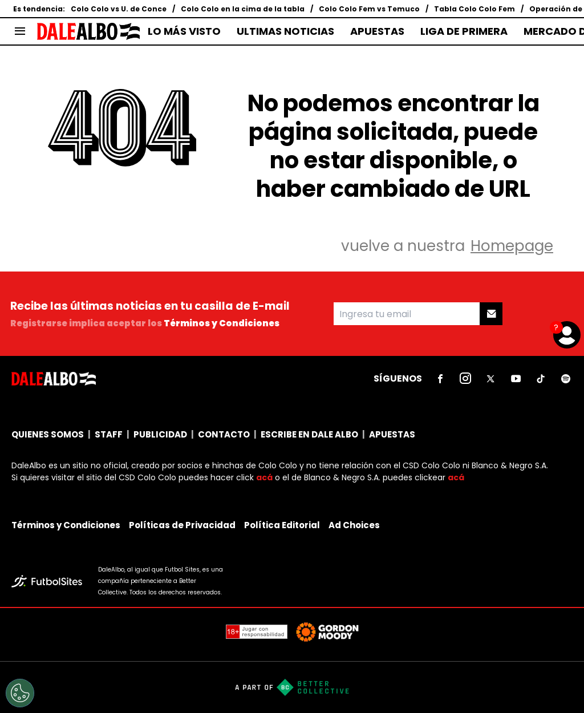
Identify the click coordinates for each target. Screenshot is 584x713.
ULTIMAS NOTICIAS (285, 31)
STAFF (109, 434)
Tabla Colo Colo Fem (474, 9)
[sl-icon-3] (490, 379)
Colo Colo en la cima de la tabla (243, 9)
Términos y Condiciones (221, 323)
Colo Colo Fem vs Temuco (369, 9)
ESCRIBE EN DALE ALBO (309, 434)
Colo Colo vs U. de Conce (119, 9)
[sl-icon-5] (541, 379)
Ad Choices (354, 525)
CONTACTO (224, 434)
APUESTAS (377, 31)
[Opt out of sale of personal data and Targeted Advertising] (20, 693)
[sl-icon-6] (566, 379)
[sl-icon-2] (465, 379)
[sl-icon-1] (440, 379)
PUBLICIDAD (160, 434)
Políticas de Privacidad (182, 525)
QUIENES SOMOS (47, 434)
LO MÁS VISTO (184, 31)
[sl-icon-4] (515, 379)
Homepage (512, 246)
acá (264, 477)
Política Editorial (282, 525)
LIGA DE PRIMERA (464, 31)
